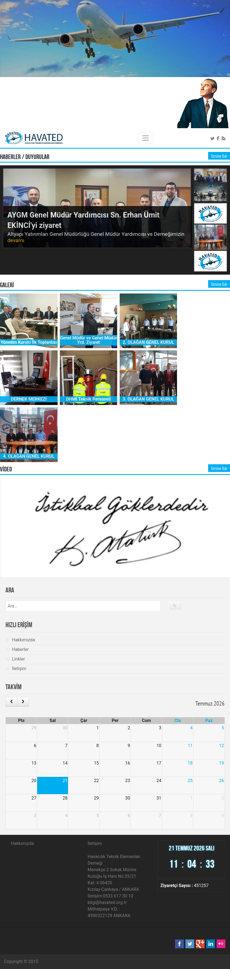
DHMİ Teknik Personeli (88, 399)
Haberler (20, 649)
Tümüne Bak (219, 156)
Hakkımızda (23, 639)
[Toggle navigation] (145, 138)
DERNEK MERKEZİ (29, 399)
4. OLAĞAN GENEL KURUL (28, 456)
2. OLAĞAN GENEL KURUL (148, 342)
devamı (15, 240)
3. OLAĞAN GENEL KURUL (148, 399)
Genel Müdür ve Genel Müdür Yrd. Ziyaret (88, 340)
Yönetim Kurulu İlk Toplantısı (29, 342)
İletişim (19, 668)
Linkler (18, 659)
